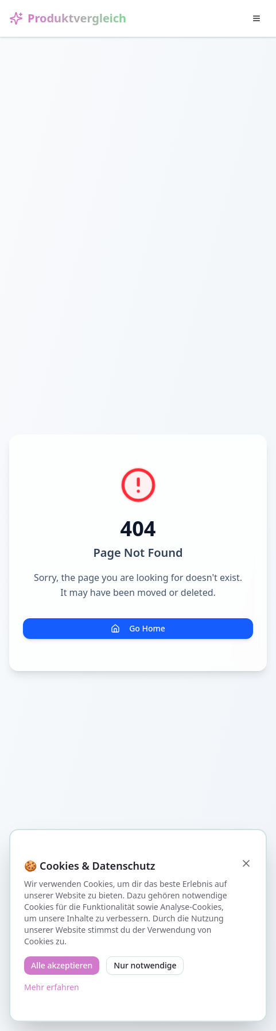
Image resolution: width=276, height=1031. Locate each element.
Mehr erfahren (51, 987)
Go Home (138, 628)
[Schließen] (246, 863)
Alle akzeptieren (61, 965)
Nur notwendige (145, 965)
